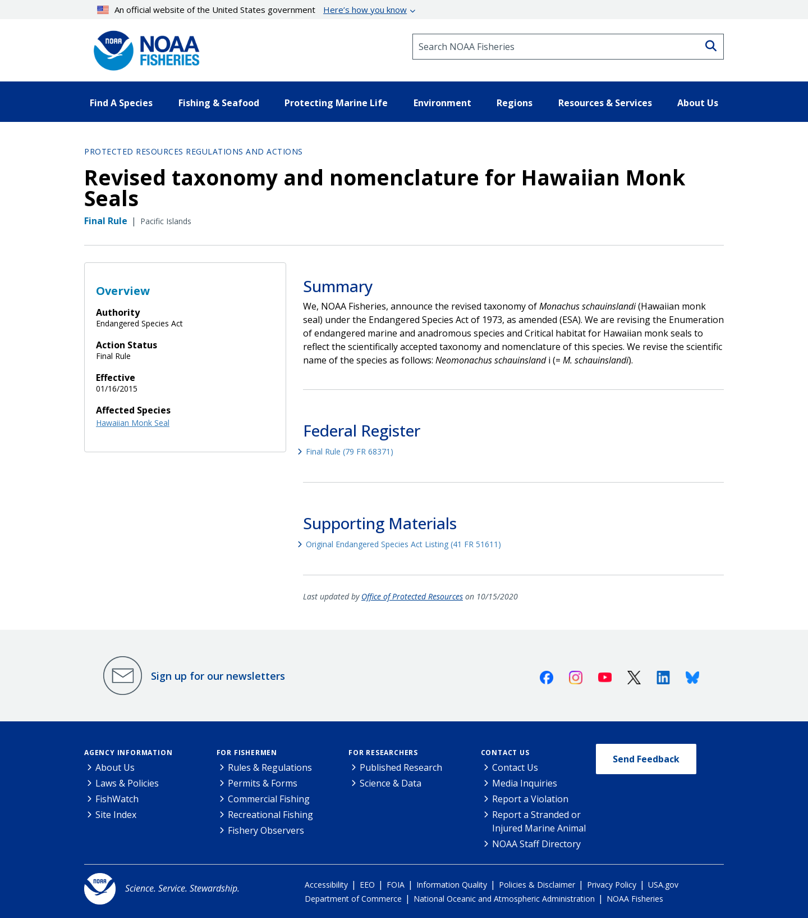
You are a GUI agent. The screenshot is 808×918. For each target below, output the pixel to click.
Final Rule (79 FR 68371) (349, 451)
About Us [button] (697, 103)
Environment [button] (442, 103)
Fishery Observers (266, 830)
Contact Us (505, 752)
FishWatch (117, 799)
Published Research (401, 767)
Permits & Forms (262, 783)
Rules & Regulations (270, 767)
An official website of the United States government (252, 9)
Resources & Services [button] (605, 103)
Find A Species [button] (121, 103)
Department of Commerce (353, 898)
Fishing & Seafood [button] (218, 103)
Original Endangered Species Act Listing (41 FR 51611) (403, 544)
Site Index (115, 814)
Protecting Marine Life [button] (336, 103)
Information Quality (451, 884)
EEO (367, 884)
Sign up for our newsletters (218, 676)
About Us (115, 767)
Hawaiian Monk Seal (132, 422)
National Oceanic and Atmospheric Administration (504, 898)
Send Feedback (646, 759)
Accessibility (326, 884)
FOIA (396, 884)
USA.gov (663, 884)
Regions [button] (514, 103)
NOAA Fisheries (635, 898)
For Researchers (383, 752)
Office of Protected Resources (412, 596)
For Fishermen (247, 752)
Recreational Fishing (270, 814)
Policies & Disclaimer (537, 884)
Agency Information (128, 752)
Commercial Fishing (269, 799)
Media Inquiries (524, 783)
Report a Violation (530, 799)
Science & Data (390, 783)
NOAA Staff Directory (536, 844)
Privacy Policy (611, 884)
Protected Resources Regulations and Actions (193, 151)
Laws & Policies (127, 783)
